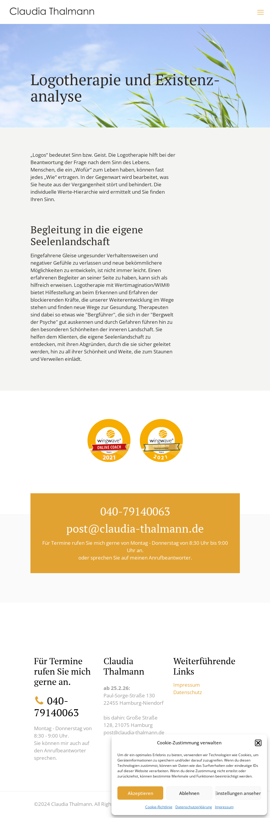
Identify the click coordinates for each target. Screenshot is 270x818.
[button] (258, 743)
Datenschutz (187, 692)
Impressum (224, 806)
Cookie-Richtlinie (158, 806)
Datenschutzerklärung (193, 806)
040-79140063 (135, 511)
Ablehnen (189, 793)
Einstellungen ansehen (238, 793)
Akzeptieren (140, 793)
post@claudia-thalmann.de (135, 528)
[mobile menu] (261, 12)
